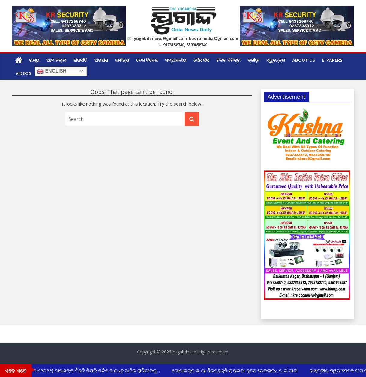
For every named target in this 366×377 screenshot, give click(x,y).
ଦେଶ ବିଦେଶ (147, 60)
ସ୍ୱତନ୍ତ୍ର (275, 60)
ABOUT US (303, 60)
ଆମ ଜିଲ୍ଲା (56, 60)
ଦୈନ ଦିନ (201, 60)
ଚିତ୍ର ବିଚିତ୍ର (228, 60)
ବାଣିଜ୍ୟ (122, 60)
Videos (23, 73)
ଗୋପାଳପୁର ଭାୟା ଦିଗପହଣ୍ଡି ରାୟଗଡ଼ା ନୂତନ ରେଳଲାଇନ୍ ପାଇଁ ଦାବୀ (235, 370)
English (52, 71)
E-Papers (332, 60)
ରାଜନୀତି (80, 60)
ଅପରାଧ (101, 60)
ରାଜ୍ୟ (34, 60)
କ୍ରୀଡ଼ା (253, 60)
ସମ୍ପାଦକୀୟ (175, 60)
